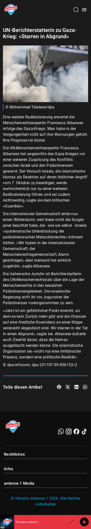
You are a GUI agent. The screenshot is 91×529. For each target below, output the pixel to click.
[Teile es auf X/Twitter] (68, 387)
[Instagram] (69, 431)
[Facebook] (76, 431)
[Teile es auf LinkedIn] (76, 387)
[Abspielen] (84, 522)
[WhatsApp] (61, 431)
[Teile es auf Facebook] (59, 387)
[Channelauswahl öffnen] (76, 10)
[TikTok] (84, 431)
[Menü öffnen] (84, 10)
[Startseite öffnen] (11, 9)
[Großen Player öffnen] (71, 522)
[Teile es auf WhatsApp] (85, 387)
